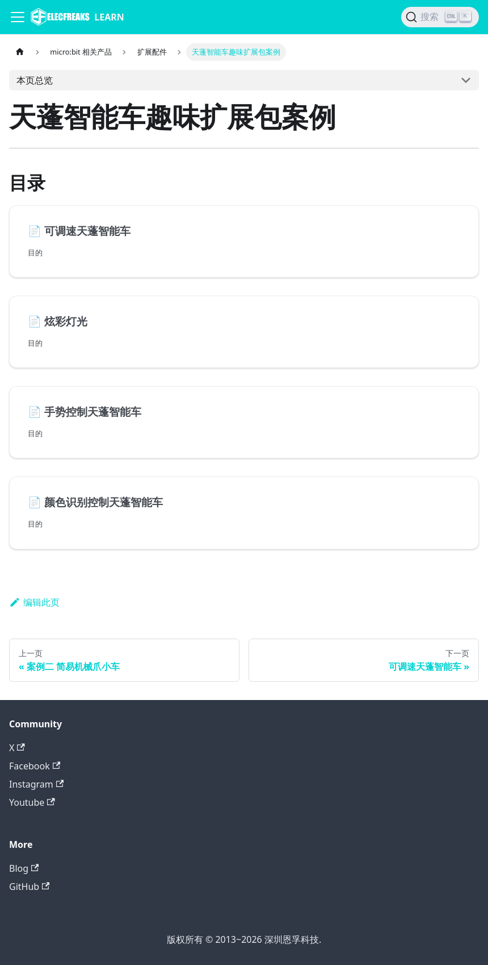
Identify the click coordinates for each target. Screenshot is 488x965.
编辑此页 (34, 602)
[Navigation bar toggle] (17, 17)
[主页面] (20, 52)
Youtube (32, 802)
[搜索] (440, 17)
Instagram (36, 784)
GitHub (29, 886)
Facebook (34, 766)
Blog (24, 868)
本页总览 (34, 80)
